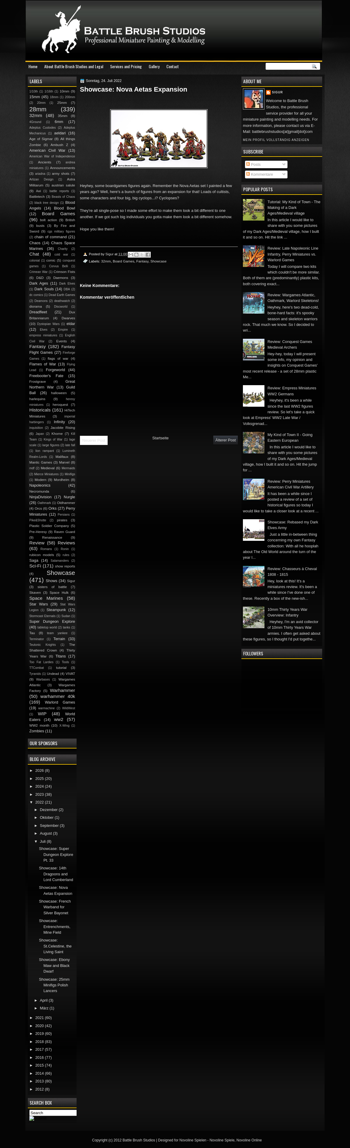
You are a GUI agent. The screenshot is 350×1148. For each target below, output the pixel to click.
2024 (40, 786)
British (70, 220)
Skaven (35, 592)
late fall (70, 445)
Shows (51, 580)
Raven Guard (64, 532)
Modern (40, 480)
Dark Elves (67, 283)
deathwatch (62, 301)
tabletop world (47, 627)
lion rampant (45, 450)
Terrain (59, 639)
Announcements (62, 168)
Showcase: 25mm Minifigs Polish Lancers (54, 985)
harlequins (37, 399)
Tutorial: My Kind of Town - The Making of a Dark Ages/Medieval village (293, 208)
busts (40, 225)
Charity (63, 248)
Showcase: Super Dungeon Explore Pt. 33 (56, 854)
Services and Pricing (126, 66)
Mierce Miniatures (46, 474)
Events (61, 341)
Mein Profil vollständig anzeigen (276, 140)
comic (50, 260)
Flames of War (42, 364)
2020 (40, 1026)
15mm (34, 97)
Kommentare (259, 174)
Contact (172, 66)
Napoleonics (40, 485)
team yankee (57, 633)
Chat (34, 253)
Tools (65, 662)
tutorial (61, 667)
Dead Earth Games (62, 295)
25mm (62, 102)
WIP (42, 713)
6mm (59, 121)
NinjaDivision (40, 497)
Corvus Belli (58, 266)
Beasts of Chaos (63, 196)
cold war (61, 254)
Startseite (160, 438)
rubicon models (41, 555)
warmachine (46, 708)
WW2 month (39, 725)
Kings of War (53, 439)
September (50, 825)
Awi (38, 191)
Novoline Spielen (192, 1140)
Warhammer (62, 690)
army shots (60, 173)
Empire (63, 329)
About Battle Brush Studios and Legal (73, 66)
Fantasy (142, 261)
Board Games (123, 261)
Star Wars (38, 604)
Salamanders (60, 560)
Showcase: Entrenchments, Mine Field (54, 926)
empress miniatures (43, 335)
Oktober (47, 817)
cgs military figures (61, 231)
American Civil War (47, 150)
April (44, 1000)
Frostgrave (37, 381)
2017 (40, 1049)
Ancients (44, 162)
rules (66, 555)
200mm (70, 97)
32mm (106, 261)
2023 (40, 794)
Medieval (47, 468)
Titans (60, 656)
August (46, 833)
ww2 (58, 719)
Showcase (158, 261)
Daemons (60, 278)
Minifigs (70, 474)
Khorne (57, 433)
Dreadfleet (38, 312)
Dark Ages (38, 283)
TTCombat (36, 667)
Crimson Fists (64, 272)
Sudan (65, 616)
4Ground (35, 122)
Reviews (66, 542)
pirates (62, 520)
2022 (40, 802)
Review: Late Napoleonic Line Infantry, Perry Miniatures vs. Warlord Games (292, 254)
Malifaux (61, 456)
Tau (32, 633)
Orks (52, 508)
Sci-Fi (35, 565)
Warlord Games (60, 702)
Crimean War (38, 272)
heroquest (60, 404)
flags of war (58, 358)
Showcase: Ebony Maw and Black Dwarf (54, 965)
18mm (54, 97)
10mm (64, 91)
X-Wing (65, 725)
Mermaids (68, 468)
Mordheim (61, 480)
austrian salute (63, 185)
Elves (43, 329)
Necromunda (39, 491)
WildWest (68, 708)
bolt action (48, 220)
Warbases (43, 679)
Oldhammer (66, 503)
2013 (40, 1081)
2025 (40, 778)
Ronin (65, 549)
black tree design (46, 202)
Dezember (49, 809)
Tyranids (35, 673)
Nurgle (69, 497)
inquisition (36, 427)
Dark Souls (44, 289)
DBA (67, 289)
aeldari (60, 133)
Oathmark (44, 503)
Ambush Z (59, 145)
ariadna (40, 173)
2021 (40, 1017)
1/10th (33, 91)
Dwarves (68, 318)
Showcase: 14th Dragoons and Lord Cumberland (56, 874)
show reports (65, 566)
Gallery (154, 66)
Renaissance (52, 537)
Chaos (34, 243)
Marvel (64, 462)
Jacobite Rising (63, 427)
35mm (62, 116)
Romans (46, 549)
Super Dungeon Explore (52, 621)
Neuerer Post (93, 440)
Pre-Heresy (38, 532)
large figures (50, 445)
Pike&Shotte (37, 520)
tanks (66, 627)
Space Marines (46, 598)
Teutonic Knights (42, 644)
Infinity (59, 422)
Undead (53, 673)
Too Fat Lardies (41, 662)
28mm (37, 109)
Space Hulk (59, 592)
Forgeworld (55, 370)
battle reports (59, 191)
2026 (40, 770)
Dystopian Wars (48, 324)
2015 (40, 1065)
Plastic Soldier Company (49, 526)
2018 (40, 1041)
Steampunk (56, 610)
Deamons (41, 301)
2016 (40, 1057)
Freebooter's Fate (46, 375)
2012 (40, 1089)
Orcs (38, 508)
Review (37, 542)
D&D (39, 278)
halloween (59, 393)
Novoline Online (249, 1140)
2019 (40, 1033)
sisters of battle (52, 587)
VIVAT (70, 673)
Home (32, 66)
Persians (64, 514)
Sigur (277, 92)
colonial (34, 260)
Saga (33, 560)
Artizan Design (41, 179)
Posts (253, 164)
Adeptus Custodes (42, 127)
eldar (70, 323)
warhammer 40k (57, 696)
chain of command (50, 237)
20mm (41, 102)
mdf (31, 468)
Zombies (36, 731)
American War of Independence (52, 156)
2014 (40, 1073)
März (44, 1008)
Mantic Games (40, 462)
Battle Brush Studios (139, 1140)
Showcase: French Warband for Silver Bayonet (55, 907)
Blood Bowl (64, 208)
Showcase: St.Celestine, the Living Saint (55, 946)
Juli (43, 841)
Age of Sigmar (41, 139)
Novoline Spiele (221, 1140)
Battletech (37, 196)
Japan (40, 433)
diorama (35, 306)
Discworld (61, 306)
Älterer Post (225, 440)
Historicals (40, 409)
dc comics (36, 295)
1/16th (49, 91)
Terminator (36, 639)
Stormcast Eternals (42, 616)
